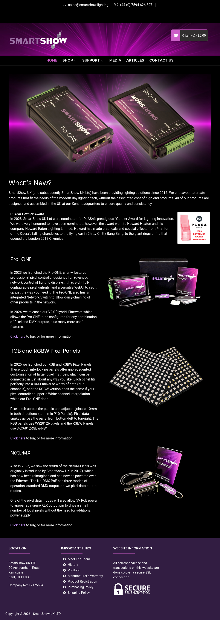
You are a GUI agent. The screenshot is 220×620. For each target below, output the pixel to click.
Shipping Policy (79, 593)
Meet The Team (79, 559)
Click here (17, 336)
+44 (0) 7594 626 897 (135, 5)
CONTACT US (161, 60)
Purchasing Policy (80, 587)
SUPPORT (91, 60)
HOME (51, 60)
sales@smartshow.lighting (88, 5)
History (73, 565)
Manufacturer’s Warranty (85, 576)
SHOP (68, 60)
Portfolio (74, 570)
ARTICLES (135, 60)
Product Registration (82, 581)
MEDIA (115, 60)
